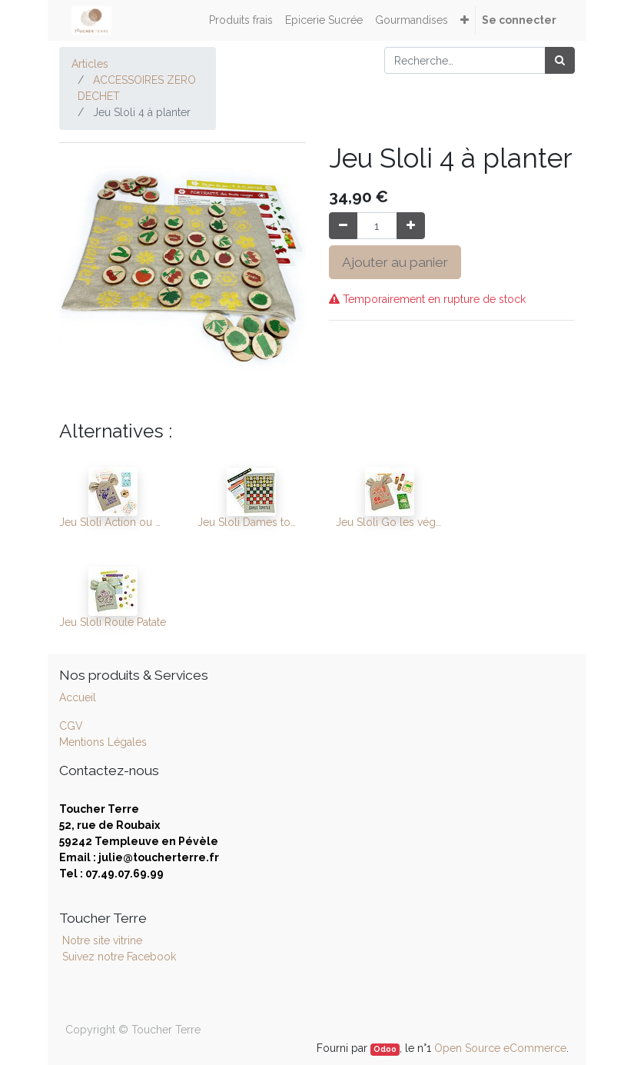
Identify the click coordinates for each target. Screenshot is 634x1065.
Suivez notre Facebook (119, 956)
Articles (89, 64)
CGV (71, 726)
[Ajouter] (411, 225)
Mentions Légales (103, 742)
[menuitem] (241, 20)
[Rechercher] (560, 60)
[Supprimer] (343, 225)
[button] (464, 20)
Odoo (385, 1048)
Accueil (77, 697)
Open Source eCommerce (500, 1048)
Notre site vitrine (100, 940)
